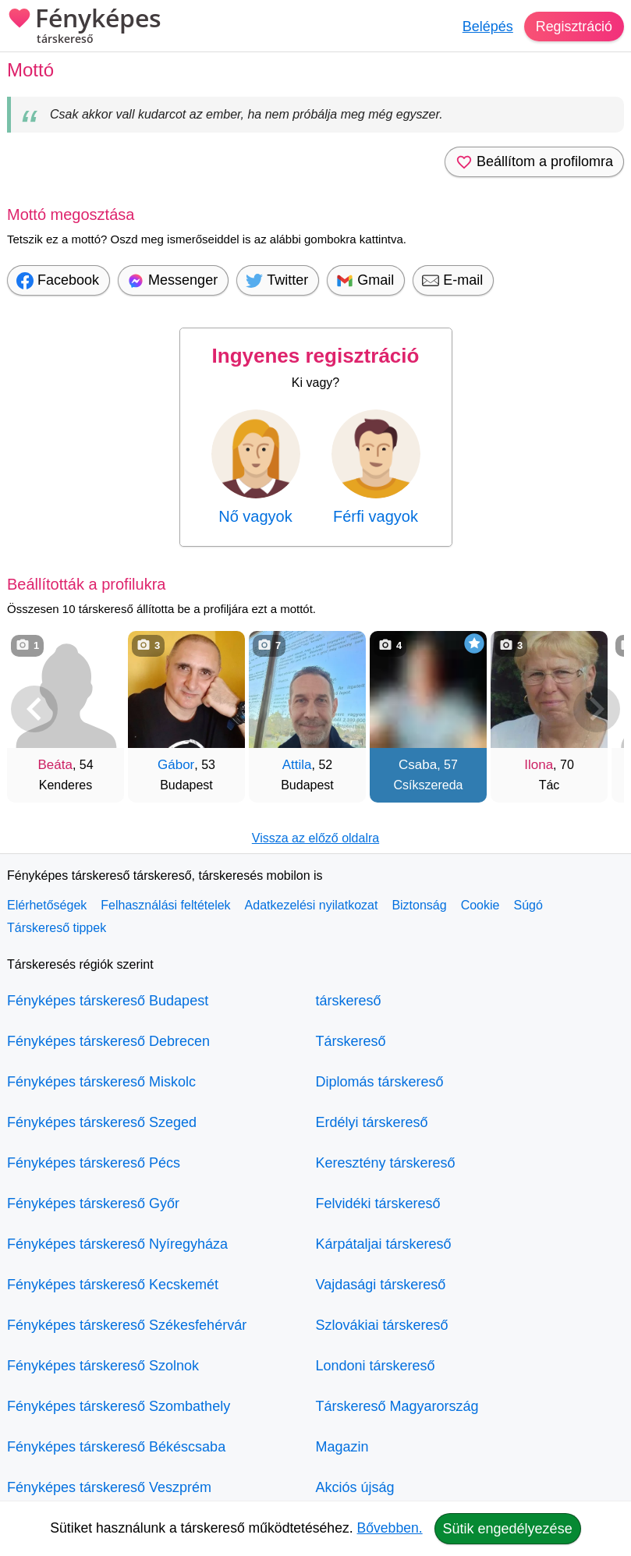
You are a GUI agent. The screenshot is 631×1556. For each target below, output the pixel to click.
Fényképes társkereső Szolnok (103, 1365)
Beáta (54, 764)
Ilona (538, 764)
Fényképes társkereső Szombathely (118, 1406)
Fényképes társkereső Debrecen (108, 1041)
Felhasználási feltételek (165, 905)
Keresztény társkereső (386, 1163)
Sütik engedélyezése (508, 1529)
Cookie (480, 905)
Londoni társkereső (375, 1365)
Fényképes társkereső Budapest (107, 1000)
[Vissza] (34, 709)
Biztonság (419, 905)
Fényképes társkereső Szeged (102, 1122)
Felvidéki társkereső (378, 1203)
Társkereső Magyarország (397, 1406)
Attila (297, 764)
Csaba (418, 764)
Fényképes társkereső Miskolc (101, 1082)
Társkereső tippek (56, 927)
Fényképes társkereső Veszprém (109, 1487)
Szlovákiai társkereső (382, 1325)
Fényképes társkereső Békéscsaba (116, 1447)
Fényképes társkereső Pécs (93, 1163)
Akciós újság (355, 1487)
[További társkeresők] (596, 709)
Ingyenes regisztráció (316, 355)
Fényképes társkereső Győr (93, 1203)
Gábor (176, 764)
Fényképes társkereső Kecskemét (112, 1284)
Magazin (342, 1447)
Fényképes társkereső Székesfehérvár (126, 1325)
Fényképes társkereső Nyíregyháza (117, 1244)
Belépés (487, 26)
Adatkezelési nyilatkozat (311, 905)
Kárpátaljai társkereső (384, 1244)
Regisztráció (573, 26)
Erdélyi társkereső (372, 1122)
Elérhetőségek (47, 905)
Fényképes (84, 27)
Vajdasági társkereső (381, 1284)
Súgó (527, 905)
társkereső (348, 1000)
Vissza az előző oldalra (315, 838)
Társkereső (351, 1041)
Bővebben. (390, 1528)
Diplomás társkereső (380, 1082)
